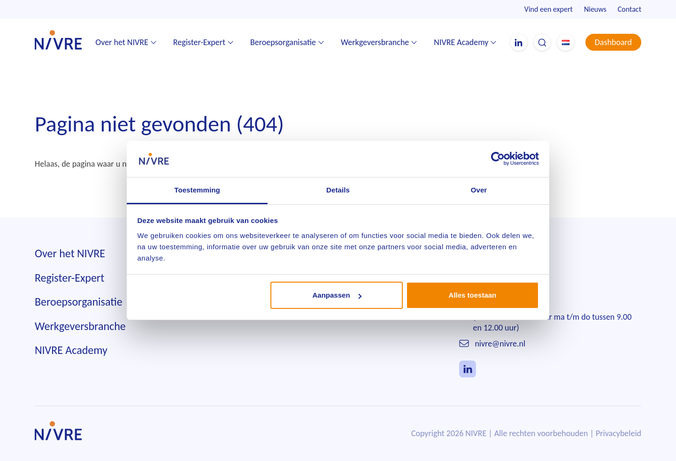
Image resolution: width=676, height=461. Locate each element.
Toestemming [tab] (197, 190)
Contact (629, 9)
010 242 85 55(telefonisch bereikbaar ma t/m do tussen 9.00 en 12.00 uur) (552, 317)
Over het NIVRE (121, 42)
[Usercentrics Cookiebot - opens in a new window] (498, 159)
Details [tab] (338, 190)
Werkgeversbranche (375, 42)
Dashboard (613, 42)
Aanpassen (337, 295)
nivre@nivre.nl (500, 343)
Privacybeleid (618, 433)
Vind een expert (548, 9)
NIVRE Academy (461, 42)
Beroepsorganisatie (283, 42)
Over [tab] (479, 190)
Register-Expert (199, 42)
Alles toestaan (473, 295)
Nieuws (595, 9)
